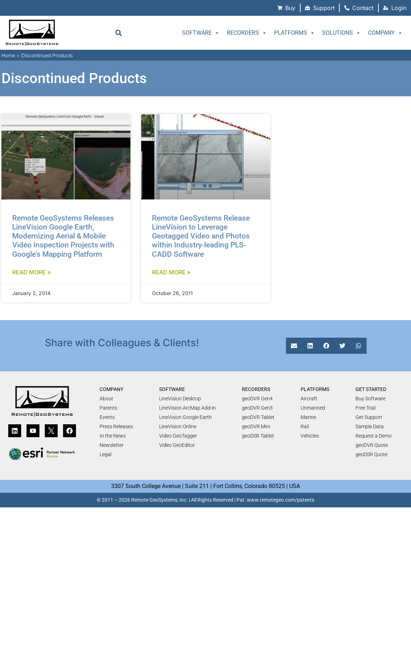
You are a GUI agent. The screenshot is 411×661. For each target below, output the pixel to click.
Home (8, 55)
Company (385, 33)
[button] (118, 33)
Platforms (294, 33)
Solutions (341, 33)
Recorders (247, 33)
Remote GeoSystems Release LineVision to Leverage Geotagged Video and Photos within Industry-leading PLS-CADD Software (201, 236)
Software (201, 33)
